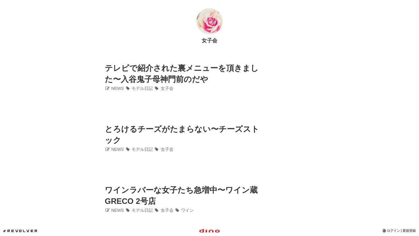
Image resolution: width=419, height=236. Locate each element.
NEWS (114, 88)
